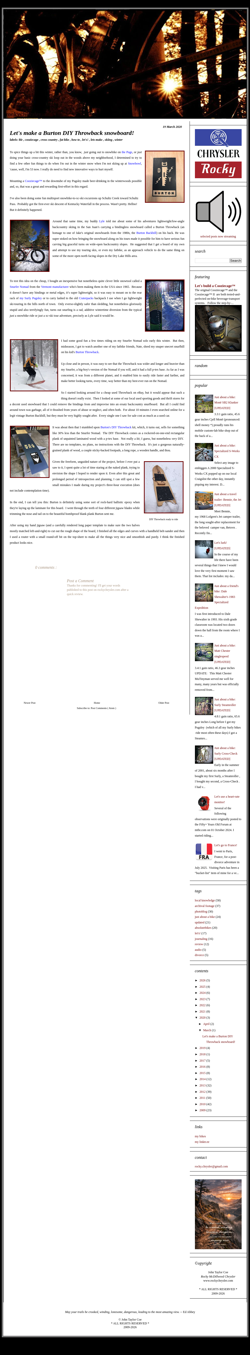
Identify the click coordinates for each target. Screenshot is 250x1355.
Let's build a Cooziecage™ (215, 286)
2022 (202, 1005)
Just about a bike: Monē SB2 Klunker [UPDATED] (226, 402)
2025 (202, 986)
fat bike (65, 139)
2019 (202, 1048)
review (199, 944)
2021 (202, 1011)
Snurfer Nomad (19, 287)
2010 (202, 1104)
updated (200, 922)
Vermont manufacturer (55, 287)
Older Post (163, 702)
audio (198, 950)
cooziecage (32, 139)
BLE (21, 139)
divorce (199, 955)
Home (97, 702)
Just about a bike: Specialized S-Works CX (227, 451)
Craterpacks (86, 298)
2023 (202, 999)
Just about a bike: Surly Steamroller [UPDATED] (225, 705)
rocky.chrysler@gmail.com (211, 1166)
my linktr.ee (202, 1142)
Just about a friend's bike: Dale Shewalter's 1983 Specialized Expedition (217, 597)
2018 (202, 1054)
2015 (202, 1073)
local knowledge (205, 900)
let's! (85, 139)
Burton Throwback (87, 352)
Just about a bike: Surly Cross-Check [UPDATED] (226, 753)
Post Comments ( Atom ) (103, 708)
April (206, 1024)
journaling (201, 939)
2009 (202, 1110)
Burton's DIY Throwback (116, 427)
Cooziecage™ (33, 181)
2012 (202, 1092)
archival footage (205, 906)
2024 (202, 993)
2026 (202, 980)
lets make (97, 139)
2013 (202, 1085)
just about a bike (205, 917)
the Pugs (127, 152)
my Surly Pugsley (31, 298)
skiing (109, 139)
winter (119, 139)
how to (76, 139)
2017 (202, 1060)
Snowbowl (134, 163)
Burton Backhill (146, 233)
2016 (202, 1066)
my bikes (200, 1136)
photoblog (201, 911)
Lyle (102, 221)
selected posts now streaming (218, 236)
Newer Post (30, 702)
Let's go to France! (225, 845)
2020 (202, 1017)
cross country (49, 139)
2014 (202, 1079)
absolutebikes (203, 927)
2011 (202, 1098)
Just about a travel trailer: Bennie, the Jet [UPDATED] (227, 499)
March (207, 1030)
